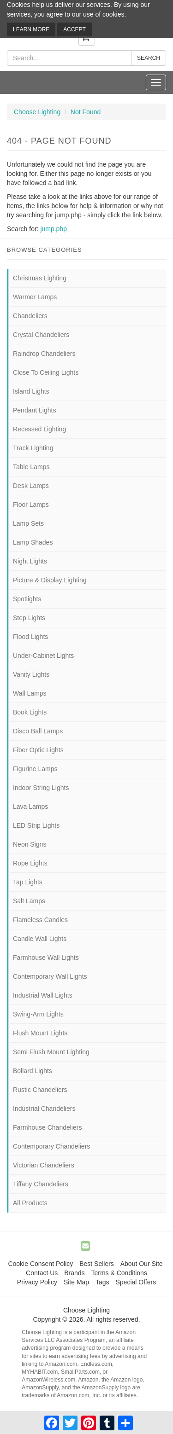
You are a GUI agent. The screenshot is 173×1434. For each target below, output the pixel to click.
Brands (74, 1273)
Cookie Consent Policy (40, 1263)
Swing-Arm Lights (38, 1014)
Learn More (31, 29)
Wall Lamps (30, 693)
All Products (30, 1203)
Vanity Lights (31, 674)
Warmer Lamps (35, 297)
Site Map (76, 1282)
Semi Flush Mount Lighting (51, 1052)
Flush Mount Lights (40, 1033)
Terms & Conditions (119, 1273)
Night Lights (30, 561)
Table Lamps (31, 466)
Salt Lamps (29, 901)
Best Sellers (96, 1263)
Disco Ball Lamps (38, 731)
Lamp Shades (33, 542)
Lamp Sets (28, 523)
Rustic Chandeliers (40, 1089)
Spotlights (27, 599)
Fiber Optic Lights (38, 750)
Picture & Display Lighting (50, 580)
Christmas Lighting (39, 278)
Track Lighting (33, 448)
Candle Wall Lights (39, 938)
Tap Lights (27, 882)
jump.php (53, 228)
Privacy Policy (37, 1282)
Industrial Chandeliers (44, 1108)
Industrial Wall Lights (42, 995)
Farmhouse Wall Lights (46, 957)
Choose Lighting (37, 112)
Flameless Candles (40, 919)
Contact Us (42, 1273)
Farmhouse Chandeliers (47, 1127)
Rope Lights (30, 863)
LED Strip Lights (36, 825)
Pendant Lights (34, 410)
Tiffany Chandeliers (40, 1184)
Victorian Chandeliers (43, 1165)
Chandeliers (30, 315)
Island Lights (31, 391)
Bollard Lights (32, 1070)
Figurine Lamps (35, 768)
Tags (102, 1282)
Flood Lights (30, 636)
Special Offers (135, 1282)
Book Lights (30, 712)
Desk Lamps (31, 485)
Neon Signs (29, 844)
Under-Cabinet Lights (43, 655)
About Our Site (141, 1263)
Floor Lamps (31, 504)
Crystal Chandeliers (41, 334)
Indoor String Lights (41, 787)
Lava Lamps (30, 806)
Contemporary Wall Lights (50, 976)
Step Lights (29, 617)
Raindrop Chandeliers (44, 353)
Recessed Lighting (39, 429)
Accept (74, 29)
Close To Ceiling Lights (45, 372)
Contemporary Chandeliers (51, 1146)
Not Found (86, 112)
